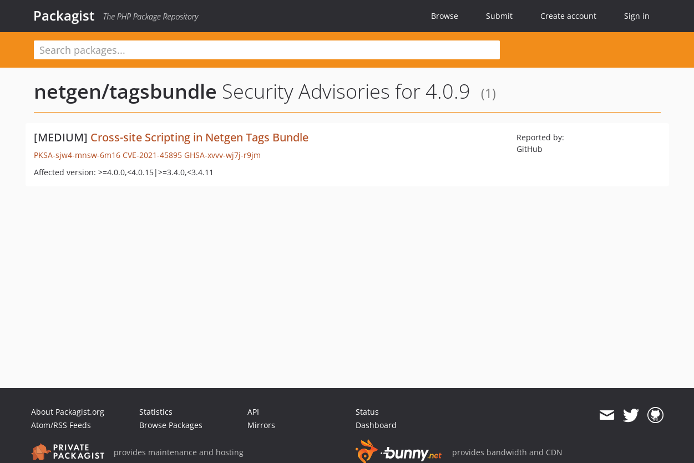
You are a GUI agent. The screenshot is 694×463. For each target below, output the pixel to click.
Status (367, 411)
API (253, 411)
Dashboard (376, 425)
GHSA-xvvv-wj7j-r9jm (222, 155)
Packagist (64, 15)
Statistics (156, 411)
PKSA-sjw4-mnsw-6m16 (77, 155)
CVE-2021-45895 (152, 155)
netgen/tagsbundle (125, 91)
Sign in (637, 16)
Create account (568, 16)
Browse (444, 16)
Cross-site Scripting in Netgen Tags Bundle (199, 137)
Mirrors (261, 425)
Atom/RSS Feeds (61, 425)
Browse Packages (170, 425)
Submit (499, 16)
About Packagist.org (67, 411)
